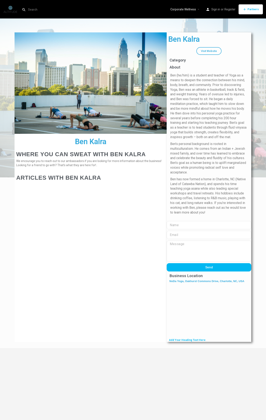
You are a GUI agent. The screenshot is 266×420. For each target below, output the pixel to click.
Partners (251, 9)
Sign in (215, 9)
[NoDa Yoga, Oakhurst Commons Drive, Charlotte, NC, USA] (209, 311)
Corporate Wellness (183, 9)
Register (229, 9)
